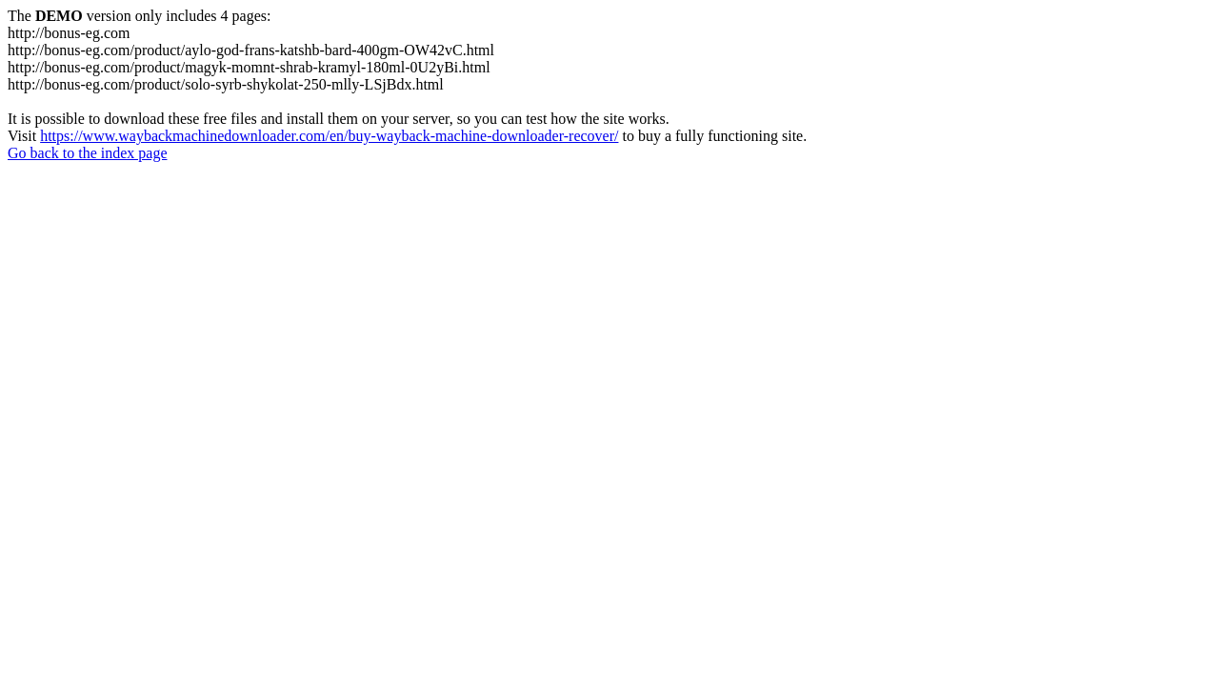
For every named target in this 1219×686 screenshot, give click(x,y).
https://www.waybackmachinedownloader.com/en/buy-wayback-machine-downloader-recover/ (329, 136)
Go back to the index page (88, 153)
